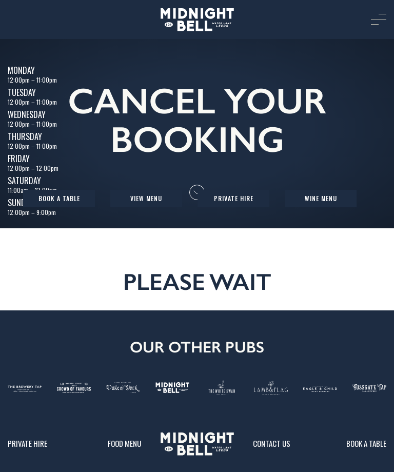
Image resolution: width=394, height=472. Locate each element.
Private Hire (233, 198)
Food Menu (124, 443)
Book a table (59, 198)
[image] (197, 19)
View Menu (146, 198)
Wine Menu (321, 198)
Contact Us (271, 443)
